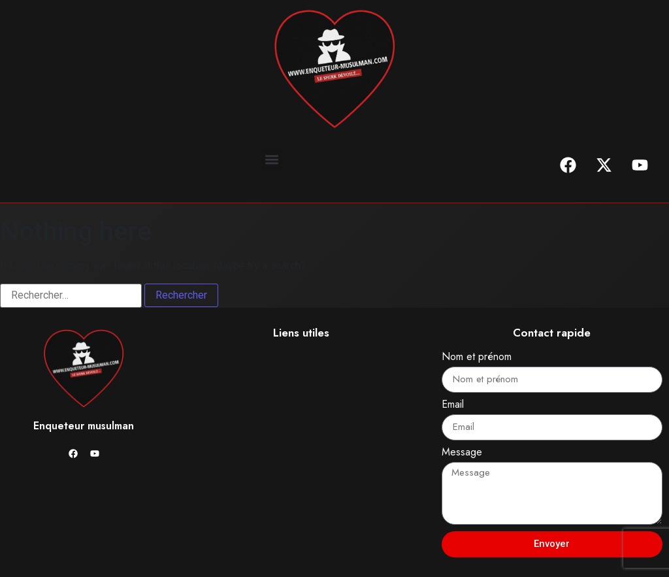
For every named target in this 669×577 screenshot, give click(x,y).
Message (462, 453)
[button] (272, 159)
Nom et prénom (477, 358)
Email (453, 405)
